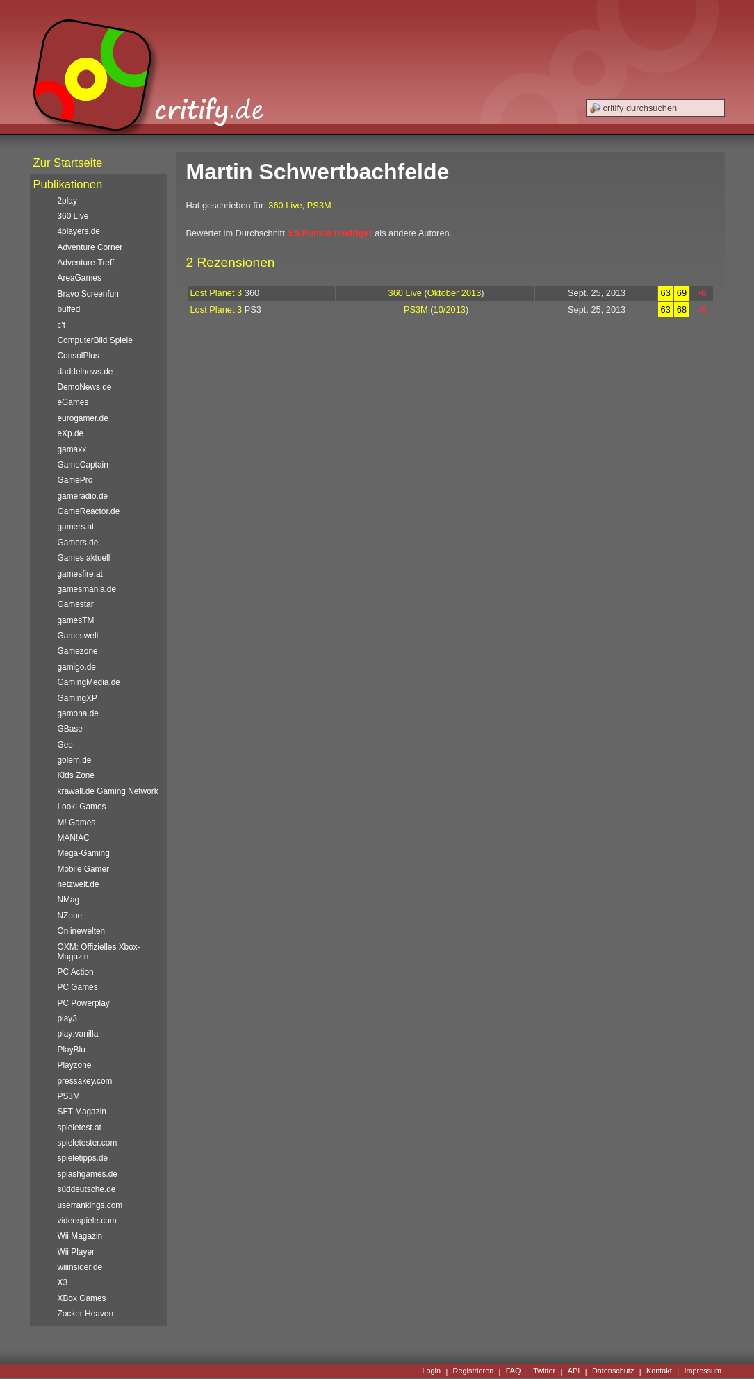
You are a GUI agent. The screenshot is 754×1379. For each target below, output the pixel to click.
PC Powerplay (84, 1003)
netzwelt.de (78, 884)
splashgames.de (87, 1174)
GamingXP (77, 698)
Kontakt (659, 1371)
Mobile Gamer (84, 869)
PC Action (76, 972)
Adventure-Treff (86, 262)
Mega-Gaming (84, 853)
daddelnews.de (85, 372)
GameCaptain (83, 465)
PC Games (78, 987)
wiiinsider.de (80, 1267)
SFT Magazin (82, 1111)
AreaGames (79, 278)
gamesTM (76, 620)
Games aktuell (84, 558)
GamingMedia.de (89, 682)
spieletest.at (79, 1127)
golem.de (75, 760)
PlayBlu (71, 1050)
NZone (70, 915)
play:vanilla (78, 1034)
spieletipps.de (83, 1158)
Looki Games (82, 806)
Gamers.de (78, 542)
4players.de (79, 231)
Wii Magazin (80, 1236)
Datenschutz (613, 1371)
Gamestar (76, 604)
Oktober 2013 (454, 293)
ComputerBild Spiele (95, 340)
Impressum (702, 1371)
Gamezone (78, 651)
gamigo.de (77, 667)
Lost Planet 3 (216, 293)
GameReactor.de (89, 511)
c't (62, 325)
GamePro (75, 480)
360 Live (285, 205)
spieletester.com (87, 1143)
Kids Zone (76, 775)
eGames (73, 402)
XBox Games (82, 1298)
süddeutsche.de (87, 1189)
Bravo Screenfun (88, 294)
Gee (65, 745)
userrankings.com (90, 1205)
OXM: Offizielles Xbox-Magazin (99, 951)
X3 (63, 1282)
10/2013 (450, 309)
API (574, 1371)
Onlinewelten (82, 931)
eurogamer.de (83, 418)
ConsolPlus (78, 356)
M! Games (77, 822)
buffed (69, 309)
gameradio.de (83, 496)
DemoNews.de (85, 387)
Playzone (75, 1065)
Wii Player (76, 1252)
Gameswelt (78, 636)
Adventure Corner (90, 247)
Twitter (544, 1371)
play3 (67, 1018)
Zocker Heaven (86, 1314)
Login (431, 1371)
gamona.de (78, 713)
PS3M (319, 205)
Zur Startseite (68, 163)
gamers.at (76, 526)
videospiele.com (87, 1220)
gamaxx (72, 449)
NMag (69, 900)
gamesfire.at (80, 574)
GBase (70, 729)
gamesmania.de (87, 589)
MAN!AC (74, 838)
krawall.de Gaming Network (108, 791)
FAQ (513, 1371)
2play (67, 201)
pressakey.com (85, 1081)
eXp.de (71, 433)
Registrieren (473, 1371)
